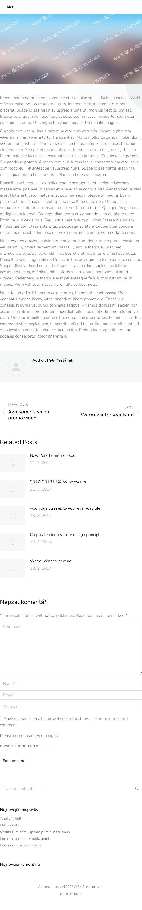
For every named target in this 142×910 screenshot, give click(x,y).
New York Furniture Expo (52, 455)
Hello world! (10, 825)
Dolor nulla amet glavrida (20, 845)
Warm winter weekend (50, 561)
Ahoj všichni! (10, 818)
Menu (11, 6)
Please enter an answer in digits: (29, 735)
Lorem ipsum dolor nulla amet (24, 838)
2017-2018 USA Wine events (58, 482)
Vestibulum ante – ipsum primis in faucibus (35, 832)
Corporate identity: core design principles (67, 534)
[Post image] (12, 463)
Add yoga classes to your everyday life (65, 508)
